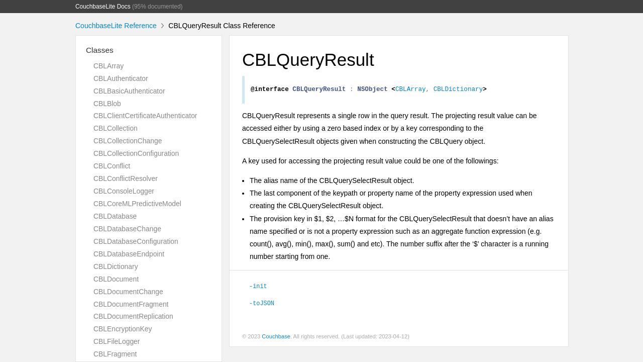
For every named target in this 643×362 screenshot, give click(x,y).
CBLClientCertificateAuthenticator (145, 116)
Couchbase (276, 338)
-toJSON (261, 304)
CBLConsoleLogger (123, 191)
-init (258, 287)
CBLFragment (115, 354)
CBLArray (108, 66)
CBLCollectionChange (127, 141)
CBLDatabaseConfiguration (135, 241)
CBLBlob (107, 104)
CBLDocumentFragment (130, 304)
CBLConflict (111, 166)
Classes (100, 50)
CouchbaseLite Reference (116, 26)
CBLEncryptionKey (122, 329)
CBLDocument (116, 279)
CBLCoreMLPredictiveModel (137, 204)
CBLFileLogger (116, 341)
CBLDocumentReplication (133, 316)
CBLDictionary (115, 266)
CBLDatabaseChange (127, 229)
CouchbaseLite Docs (103, 6)
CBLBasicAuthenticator (129, 91)
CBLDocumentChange (128, 292)
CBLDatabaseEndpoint (128, 254)
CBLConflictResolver (125, 178)
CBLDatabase (115, 216)
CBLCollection (115, 128)
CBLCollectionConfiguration (136, 153)
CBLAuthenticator (120, 78)
